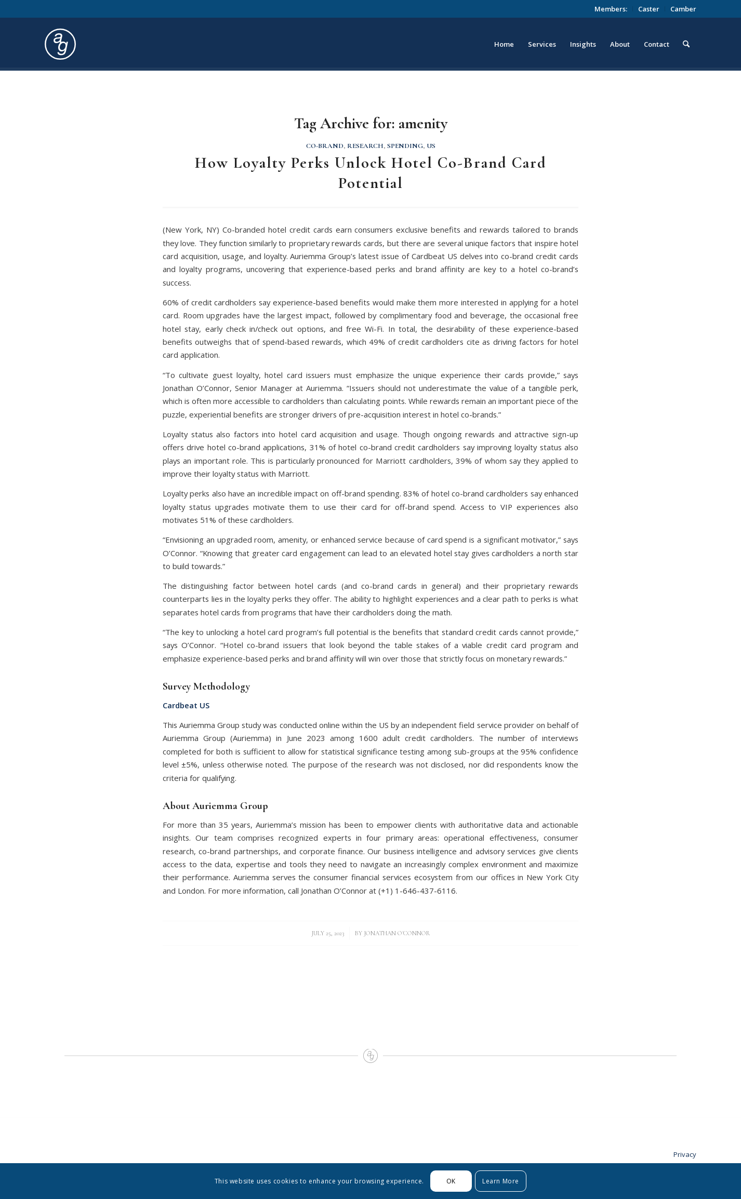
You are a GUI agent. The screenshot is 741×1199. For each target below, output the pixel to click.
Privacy (684, 1154)
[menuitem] (611, 8)
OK (451, 1181)
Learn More (500, 1181)
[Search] (686, 44)
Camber (683, 9)
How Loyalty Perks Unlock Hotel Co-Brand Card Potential (371, 173)
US (431, 146)
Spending (405, 146)
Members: (610, 9)
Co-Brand (324, 146)
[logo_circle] (119, 44)
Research (365, 146)
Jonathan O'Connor (397, 933)
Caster (648, 9)
